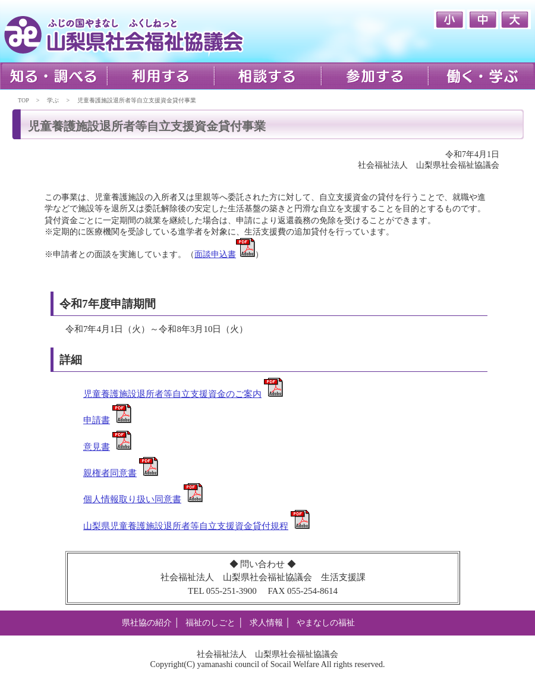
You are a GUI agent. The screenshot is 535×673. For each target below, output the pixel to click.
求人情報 (266, 622)
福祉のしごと (210, 622)
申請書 (96, 420)
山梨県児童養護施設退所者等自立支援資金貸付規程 (185, 526)
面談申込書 (215, 254)
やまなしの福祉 (326, 622)
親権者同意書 (110, 473)
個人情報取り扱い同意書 (132, 499)
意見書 (96, 447)
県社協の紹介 (147, 622)
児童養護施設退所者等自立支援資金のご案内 (172, 394)
